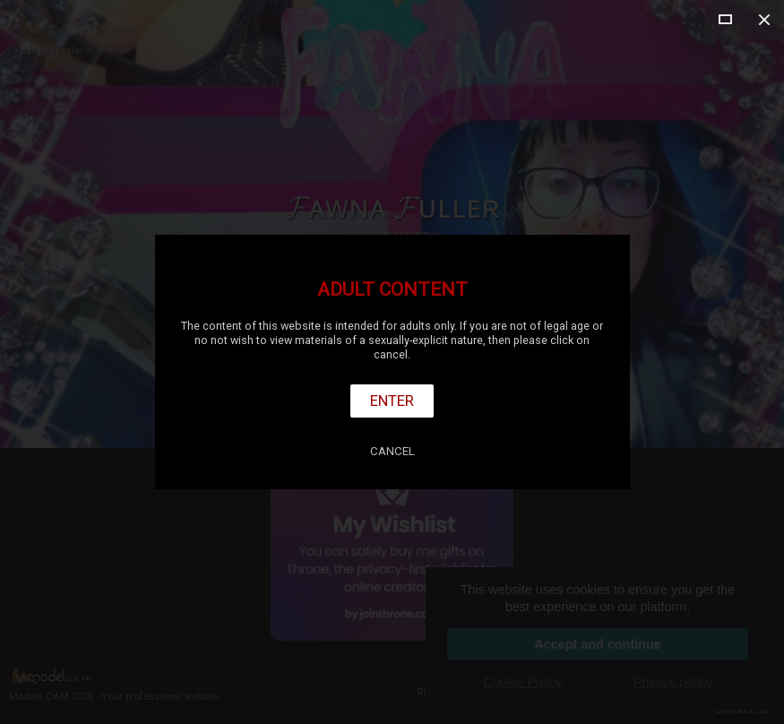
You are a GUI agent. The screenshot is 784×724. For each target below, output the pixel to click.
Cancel (392, 451)
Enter (392, 400)
